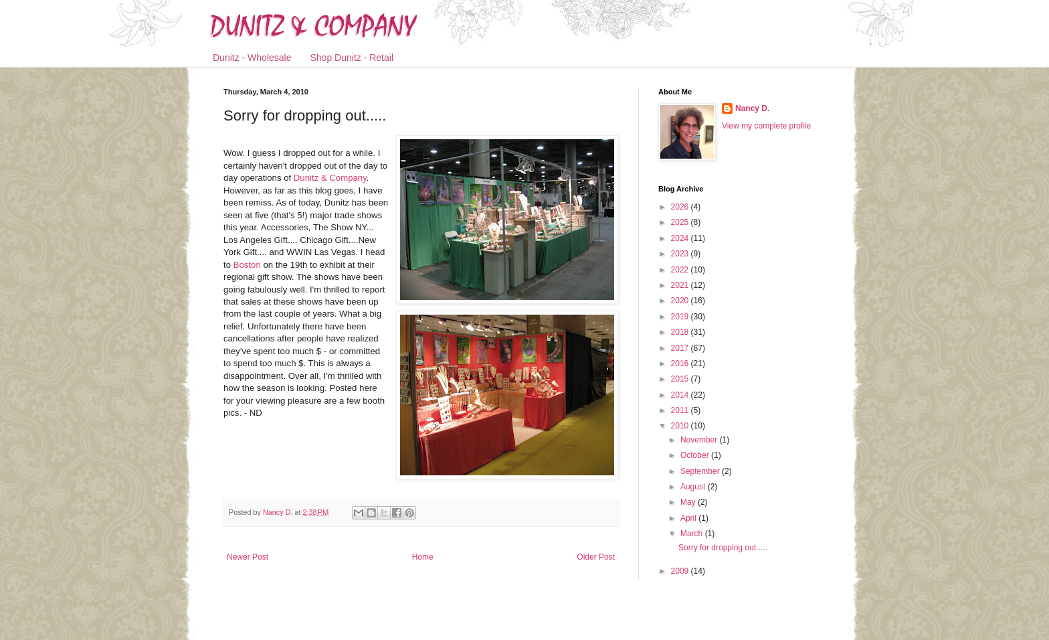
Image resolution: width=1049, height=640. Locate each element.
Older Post (596, 557)
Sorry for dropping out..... (722, 547)
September (701, 471)
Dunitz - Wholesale (252, 57)
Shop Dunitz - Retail (352, 57)
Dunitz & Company (330, 178)
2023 (681, 253)
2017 (681, 348)
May (689, 502)
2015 (681, 379)
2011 (681, 410)
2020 (681, 300)
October (695, 455)
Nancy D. (752, 108)
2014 (681, 395)
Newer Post (247, 557)
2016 (681, 363)
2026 (681, 207)
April (689, 518)
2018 (681, 332)
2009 (681, 571)
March (692, 533)
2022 (681, 269)
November (700, 440)
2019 (681, 316)
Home (423, 557)
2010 (681, 425)
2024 (681, 238)
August (694, 486)
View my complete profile (766, 126)
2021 (681, 285)
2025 (681, 222)
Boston (248, 265)
